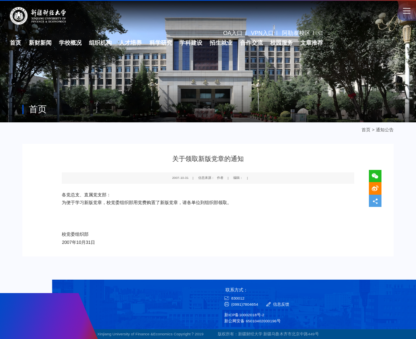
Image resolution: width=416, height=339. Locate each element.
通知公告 (385, 129)
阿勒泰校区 (296, 33)
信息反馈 (281, 304)
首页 (366, 129)
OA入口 (233, 33)
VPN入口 (262, 33)
